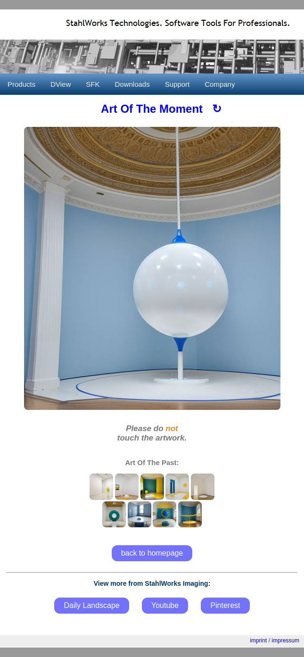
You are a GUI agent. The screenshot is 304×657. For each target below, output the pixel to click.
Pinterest (225, 605)
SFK (92, 84)
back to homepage (152, 553)
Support (177, 84)
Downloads (132, 84)
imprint (258, 640)
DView (60, 84)
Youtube (165, 605)
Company (220, 84)
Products (21, 84)
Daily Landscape (91, 605)
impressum (285, 640)
